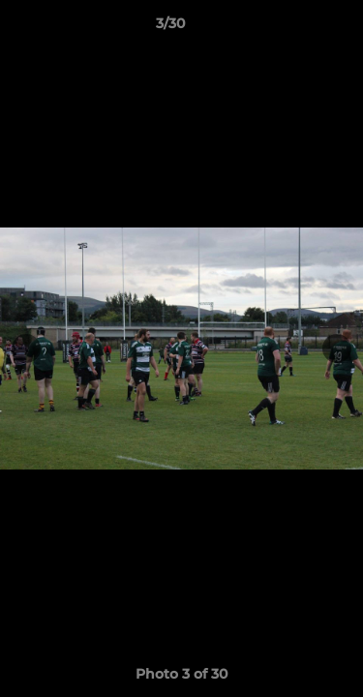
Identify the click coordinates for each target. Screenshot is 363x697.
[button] (293, 28)
